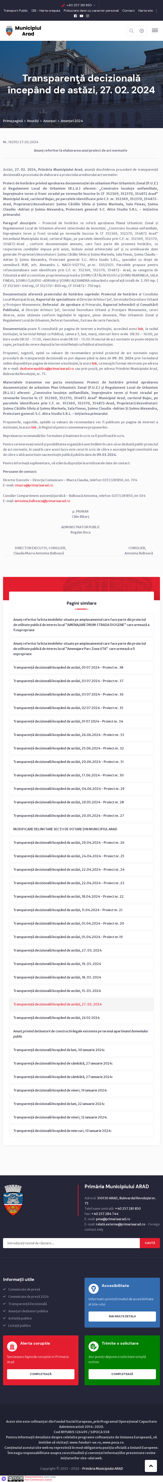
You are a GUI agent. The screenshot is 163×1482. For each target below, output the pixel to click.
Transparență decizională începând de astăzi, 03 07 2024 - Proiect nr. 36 (68, 695)
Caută (150, 1243)
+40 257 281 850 (79, 5)
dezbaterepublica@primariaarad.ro (47, 369)
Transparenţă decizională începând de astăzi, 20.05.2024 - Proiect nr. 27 (68, 816)
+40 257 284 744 (104, 1214)
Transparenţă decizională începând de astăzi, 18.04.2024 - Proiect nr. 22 (68, 897)
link (140, 329)
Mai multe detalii (122, 1317)
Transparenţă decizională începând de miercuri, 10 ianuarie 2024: (62, 1131)
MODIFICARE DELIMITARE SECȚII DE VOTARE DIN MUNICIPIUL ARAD (65, 829)
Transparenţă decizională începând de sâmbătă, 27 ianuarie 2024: (63, 1064)
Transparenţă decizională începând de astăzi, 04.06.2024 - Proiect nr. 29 (68, 789)
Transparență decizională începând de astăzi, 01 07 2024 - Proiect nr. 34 (68, 721)
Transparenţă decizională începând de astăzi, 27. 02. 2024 (57, 1004)
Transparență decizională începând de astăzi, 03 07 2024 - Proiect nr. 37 (68, 681)
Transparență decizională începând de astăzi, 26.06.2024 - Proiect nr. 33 (68, 735)
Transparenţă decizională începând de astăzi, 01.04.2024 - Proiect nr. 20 (68, 924)
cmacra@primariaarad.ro (34, 485)
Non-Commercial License (38, 1480)
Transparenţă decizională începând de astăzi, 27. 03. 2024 (57, 951)
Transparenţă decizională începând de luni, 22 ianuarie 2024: (59, 1104)
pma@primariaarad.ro (113, 1219)
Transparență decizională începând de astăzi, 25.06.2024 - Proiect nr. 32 (68, 748)
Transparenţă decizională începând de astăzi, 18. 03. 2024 (57, 977)
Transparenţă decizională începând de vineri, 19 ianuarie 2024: (60, 1090)
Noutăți (33, 121)
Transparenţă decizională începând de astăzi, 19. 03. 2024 (57, 964)
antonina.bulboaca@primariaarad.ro (42, 501)
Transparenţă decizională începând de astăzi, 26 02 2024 (56, 1018)
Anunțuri (49, 121)
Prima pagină (13, 121)
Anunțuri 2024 (72, 121)
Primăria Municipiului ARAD (102, 1469)
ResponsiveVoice (34, 1477)
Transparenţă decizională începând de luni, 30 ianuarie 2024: (59, 1050)
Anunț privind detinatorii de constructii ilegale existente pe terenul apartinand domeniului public (80, 1034)
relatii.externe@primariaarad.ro (120, 1224)
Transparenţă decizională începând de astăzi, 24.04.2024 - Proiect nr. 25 (68, 856)
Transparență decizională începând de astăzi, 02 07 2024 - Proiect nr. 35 (68, 708)
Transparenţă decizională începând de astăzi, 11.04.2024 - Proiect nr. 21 (67, 910)
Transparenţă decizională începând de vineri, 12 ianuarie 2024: (60, 1117)
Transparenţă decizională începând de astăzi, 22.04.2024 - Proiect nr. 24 (68, 870)
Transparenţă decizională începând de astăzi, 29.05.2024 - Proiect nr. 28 (68, 802)
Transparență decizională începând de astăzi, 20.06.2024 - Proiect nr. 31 (68, 762)
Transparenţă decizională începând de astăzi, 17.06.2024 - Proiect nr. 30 (68, 775)
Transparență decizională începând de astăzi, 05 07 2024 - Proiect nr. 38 (68, 668)
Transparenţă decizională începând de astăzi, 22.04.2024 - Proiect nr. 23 (68, 883)
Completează (41, 1374)
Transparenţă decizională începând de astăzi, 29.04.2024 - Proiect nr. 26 (68, 843)
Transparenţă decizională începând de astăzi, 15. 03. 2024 (57, 991)
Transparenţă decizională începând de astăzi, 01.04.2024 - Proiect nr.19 (68, 937)
